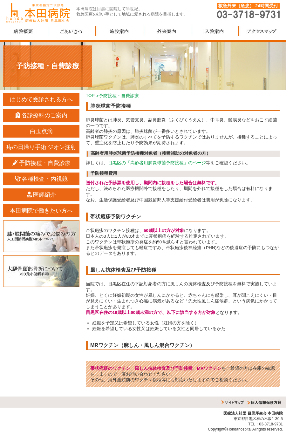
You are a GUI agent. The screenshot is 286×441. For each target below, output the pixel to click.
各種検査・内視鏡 (41, 179)
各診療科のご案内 (41, 115)
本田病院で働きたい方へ (41, 210)
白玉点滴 (41, 131)
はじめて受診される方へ (41, 99)
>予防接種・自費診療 (117, 95)
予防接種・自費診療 (41, 163)
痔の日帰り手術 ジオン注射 (41, 147)
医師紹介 (41, 195)
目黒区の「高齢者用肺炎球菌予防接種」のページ (157, 162)
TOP (90, 95)
